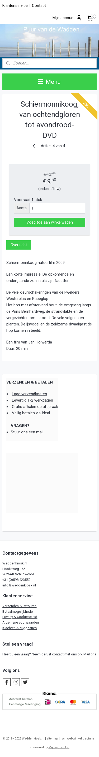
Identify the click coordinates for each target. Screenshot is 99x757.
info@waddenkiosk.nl (19, 585)
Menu (49, 81)
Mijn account (67, 18)
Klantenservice (15, 5)
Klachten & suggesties (19, 628)
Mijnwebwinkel (59, 747)
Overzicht (19, 244)
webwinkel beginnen (81, 738)
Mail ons (89, 654)
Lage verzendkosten (29, 393)
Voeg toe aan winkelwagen (49, 222)
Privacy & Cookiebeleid (19, 617)
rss (62, 738)
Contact (39, 5)
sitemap (52, 738)
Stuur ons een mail (27, 432)
